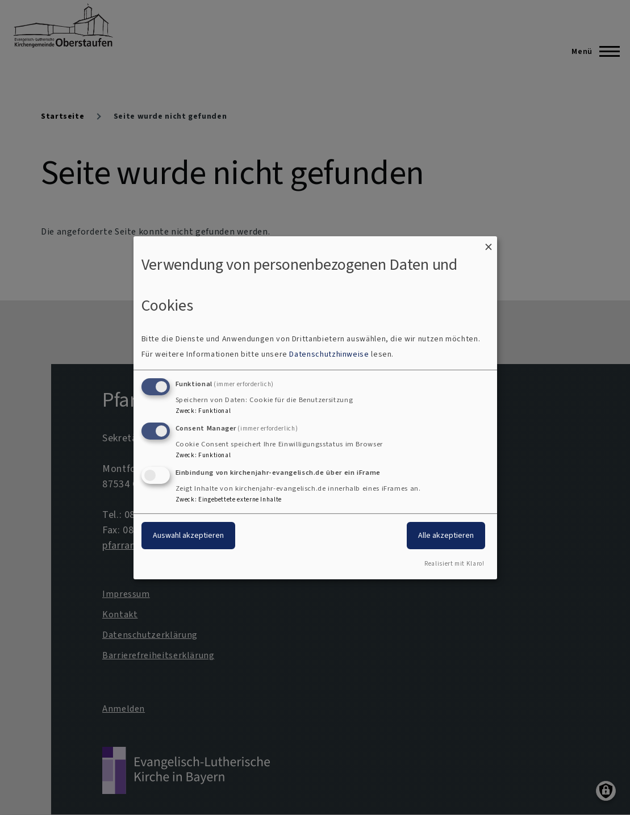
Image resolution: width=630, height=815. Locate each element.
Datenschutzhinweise (329, 354)
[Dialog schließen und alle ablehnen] (488, 243)
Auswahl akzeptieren (188, 535)
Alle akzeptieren (446, 535)
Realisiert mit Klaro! (454, 563)
